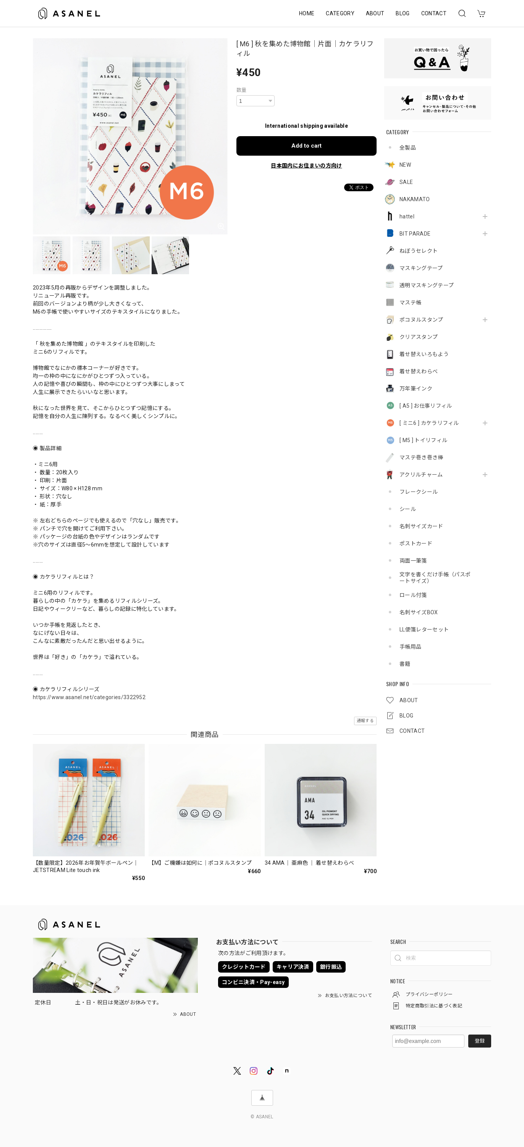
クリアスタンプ (418, 337)
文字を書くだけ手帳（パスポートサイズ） (435, 577)
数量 (241, 90)
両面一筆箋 (413, 561)
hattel (406, 216)
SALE (406, 182)
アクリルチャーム (421, 475)
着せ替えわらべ (418, 371)
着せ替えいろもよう (424, 354)
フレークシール (418, 492)
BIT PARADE (414, 234)
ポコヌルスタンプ (421, 320)
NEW (405, 165)
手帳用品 (410, 647)
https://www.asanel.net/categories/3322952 (89, 697)
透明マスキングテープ (426, 285)
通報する (365, 720)
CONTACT (433, 13)
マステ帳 (410, 302)
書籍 (405, 664)
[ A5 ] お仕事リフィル (425, 406)
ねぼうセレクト (418, 251)
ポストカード (415, 543)
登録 (480, 1041)
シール (407, 509)
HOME (306, 13)
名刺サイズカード (421, 526)
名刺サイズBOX (418, 612)
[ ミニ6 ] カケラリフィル (429, 423)
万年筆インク (415, 389)
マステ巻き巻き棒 (421, 457)
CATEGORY (340, 13)
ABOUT (375, 13)
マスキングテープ (421, 268)
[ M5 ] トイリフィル (423, 440)
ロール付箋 (413, 595)
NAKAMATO (414, 199)
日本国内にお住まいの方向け (306, 166)
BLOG (402, 13)
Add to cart (306, 145)
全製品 (407, 148)
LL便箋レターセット (424, 629)
